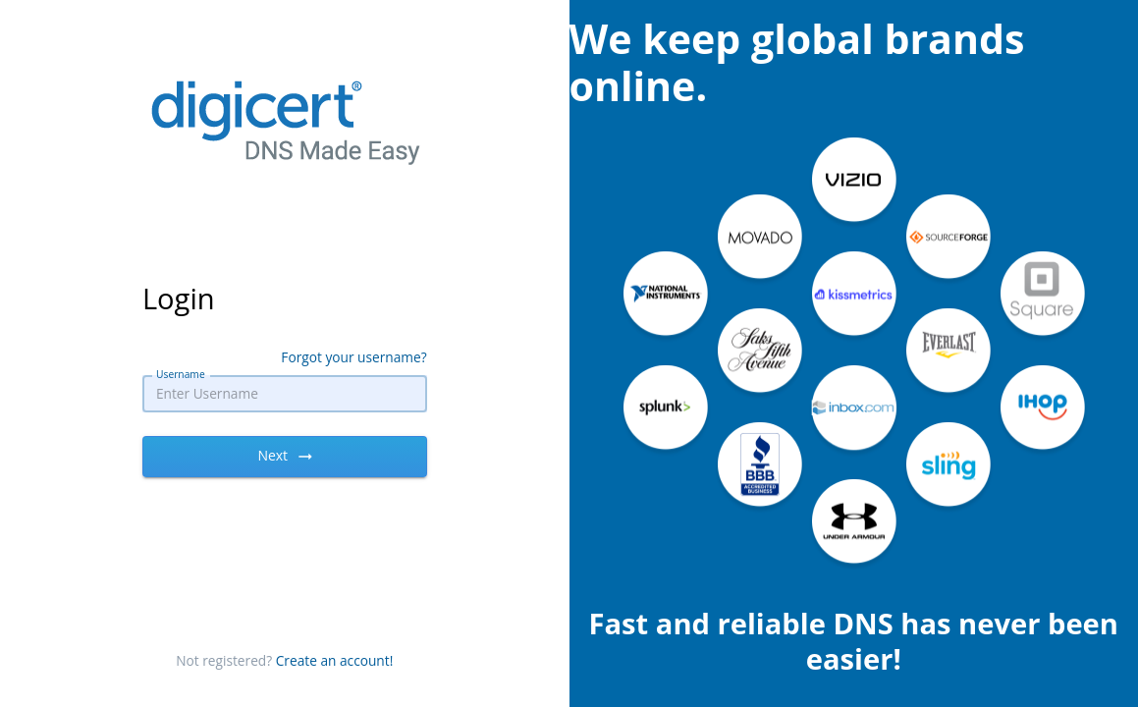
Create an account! (335, 660)
